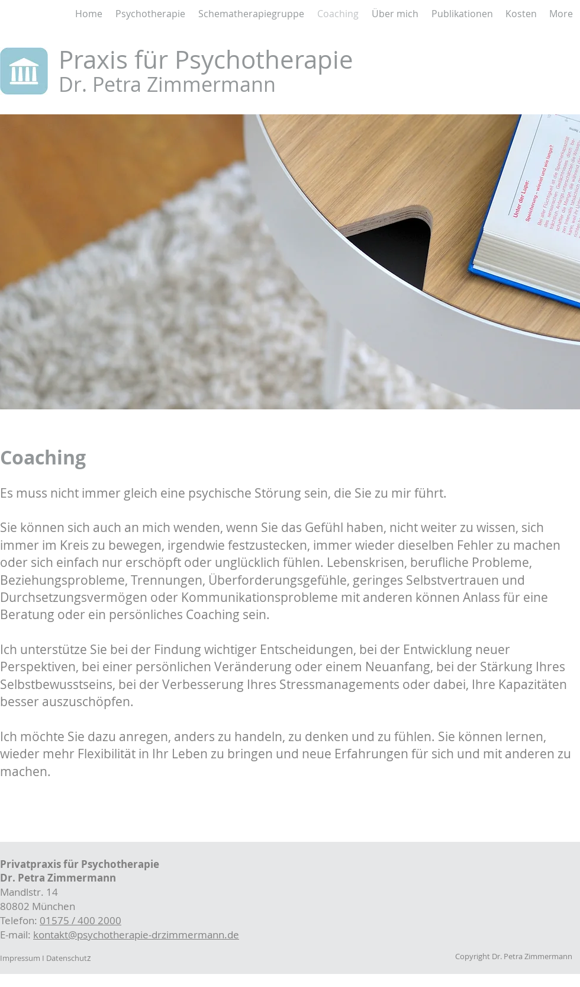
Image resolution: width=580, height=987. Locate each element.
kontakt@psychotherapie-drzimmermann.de (136, 934)
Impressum (20, 958)
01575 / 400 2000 (80, 920)
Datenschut (66, 958)
